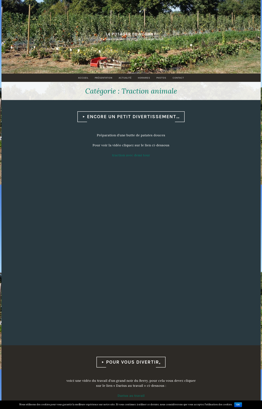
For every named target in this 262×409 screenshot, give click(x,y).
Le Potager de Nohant (131, 33)
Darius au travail (131, 395)
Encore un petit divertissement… (133, 116)
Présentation (103, 77)
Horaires (144, 77)
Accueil (83, 77)
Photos (161, 77)
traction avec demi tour (131, 155)
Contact (178, 77)
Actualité (125, 77)
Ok (238, 404)
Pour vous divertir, (133, 362)
